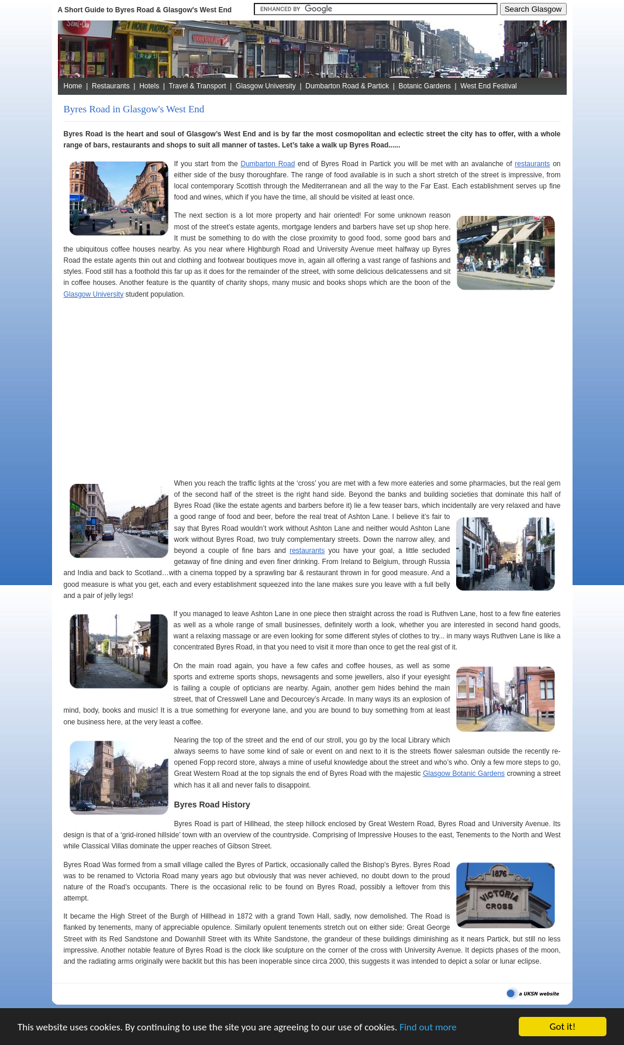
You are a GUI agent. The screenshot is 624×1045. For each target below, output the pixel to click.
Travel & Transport (197, 86)
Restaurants (111, 86)
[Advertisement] (312, 389)
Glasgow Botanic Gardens (464, 773)
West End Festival (488, 86)
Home (73, 86)
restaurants (532, 164)
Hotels (149, 86)
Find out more (428, 1027)
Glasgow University (266, 86)
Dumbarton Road (267, 164)
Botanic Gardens (424, 86)
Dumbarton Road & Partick (347, 86)
